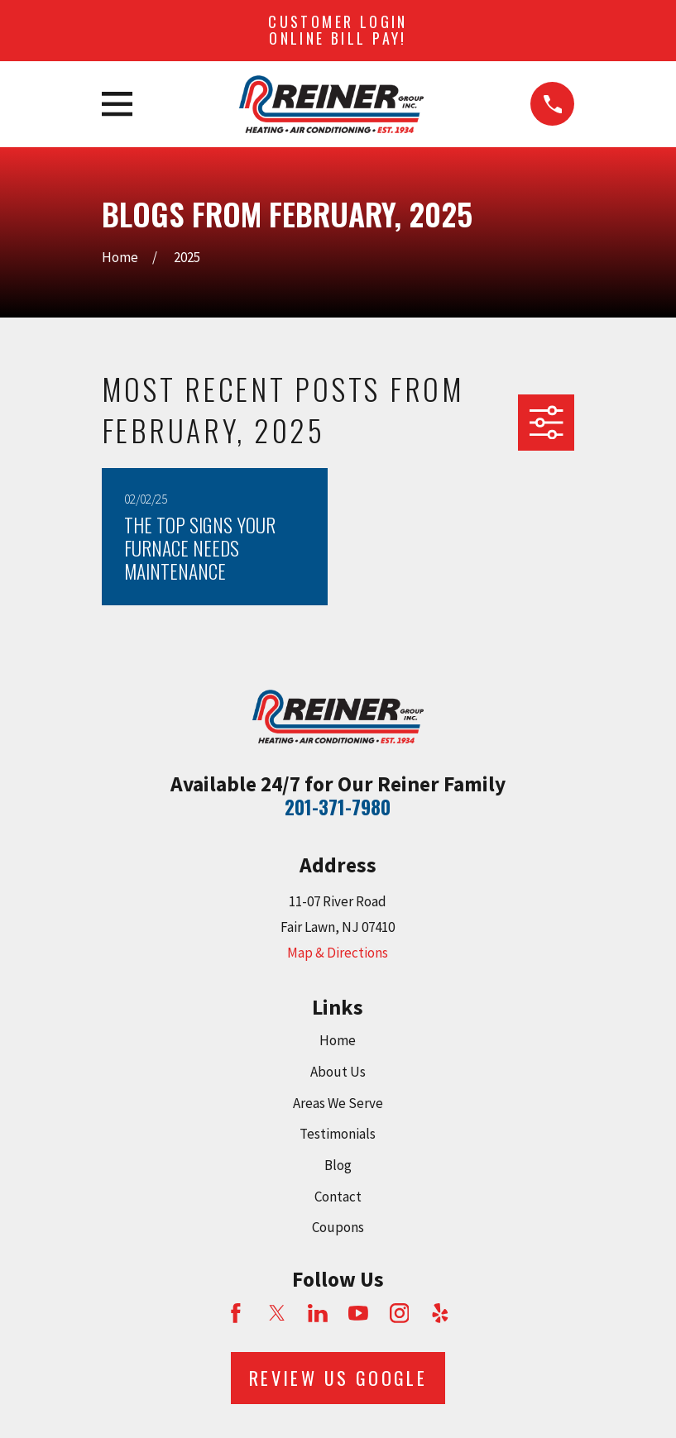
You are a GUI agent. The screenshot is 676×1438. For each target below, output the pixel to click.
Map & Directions (337, 953)
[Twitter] (277, 1313)
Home (337, 1040)
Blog (338, 1165)
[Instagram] (400, 1313)
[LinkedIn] (318, 1313)
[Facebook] (236, 1313)
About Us (338, 1072)
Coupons (338, 1227)
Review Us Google (338, 1377)
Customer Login (338, 30)
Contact (338, 1196)
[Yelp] (440, 1313)
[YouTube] (358, 1313)
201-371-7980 (338, 807)
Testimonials (338, 1134)
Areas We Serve (338, 1103)
